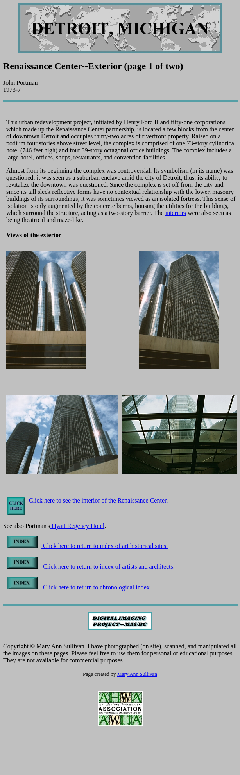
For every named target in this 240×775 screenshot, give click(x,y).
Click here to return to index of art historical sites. (87, 545)
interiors (175, 212)
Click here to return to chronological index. (79, 587)
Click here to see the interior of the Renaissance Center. (98, 500)
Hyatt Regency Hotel (77, 526)
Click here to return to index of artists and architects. (91, 566)
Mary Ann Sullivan (137, 674)
